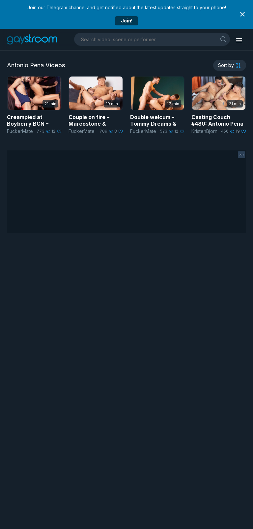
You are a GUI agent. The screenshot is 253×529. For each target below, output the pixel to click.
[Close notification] (242, 14)
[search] (223, 39)
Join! (126, 20)
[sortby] (229, 65)
